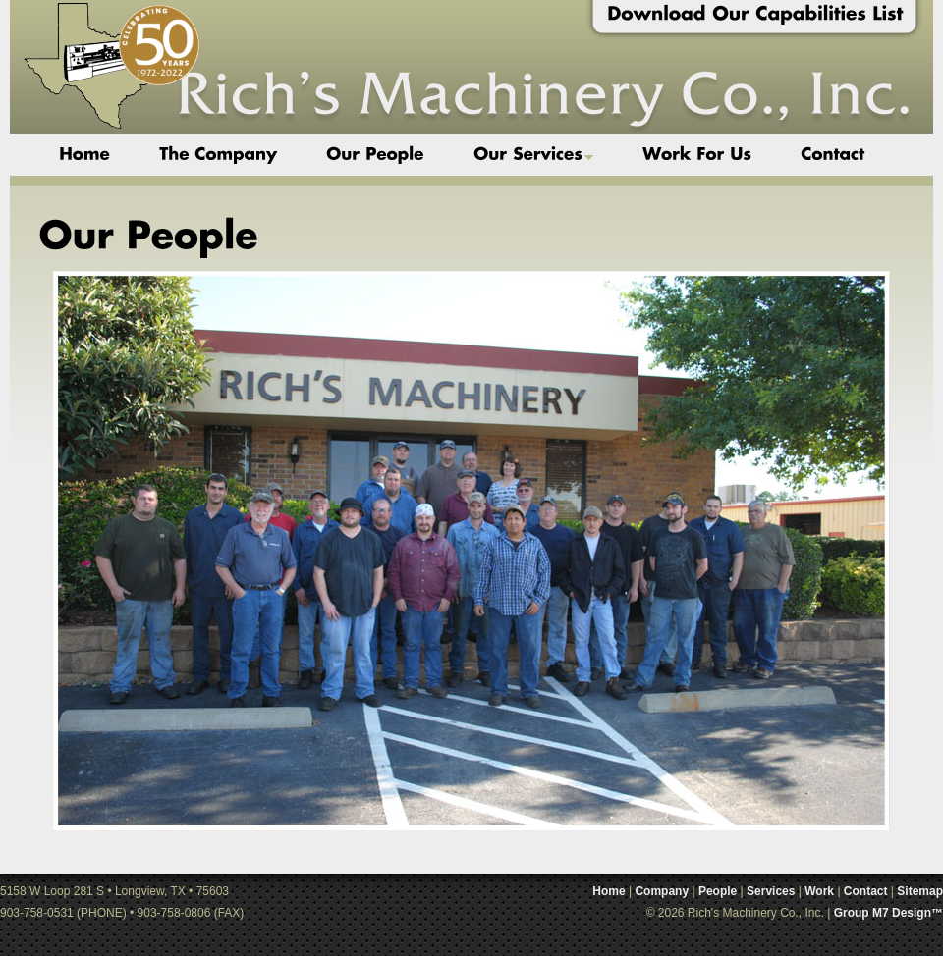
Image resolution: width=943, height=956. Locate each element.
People (717, 891)
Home (608, 891)
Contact (866, 891)
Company (662, 891)
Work (819, 891)
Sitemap (920, 891)
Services (771, 891)
